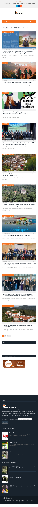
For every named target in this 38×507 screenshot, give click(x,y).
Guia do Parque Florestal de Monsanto (18, 471)
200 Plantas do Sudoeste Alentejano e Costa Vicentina (21, 490)
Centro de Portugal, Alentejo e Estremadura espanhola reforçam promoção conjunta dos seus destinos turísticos (18, 298)
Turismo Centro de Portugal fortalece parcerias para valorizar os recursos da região (19, 267)
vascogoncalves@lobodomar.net (19, 505)
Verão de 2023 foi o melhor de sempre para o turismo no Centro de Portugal (18, 329)
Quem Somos (31, 502)
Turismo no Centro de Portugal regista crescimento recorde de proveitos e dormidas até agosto (19, 208)
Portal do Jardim (13, 445)
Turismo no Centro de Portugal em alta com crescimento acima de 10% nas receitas (18, 177)
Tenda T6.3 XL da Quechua (15, 480)
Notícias (5, 66)
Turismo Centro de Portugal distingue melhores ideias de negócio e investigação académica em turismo (18, 116)
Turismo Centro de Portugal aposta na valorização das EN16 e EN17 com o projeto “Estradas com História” (19, 146)
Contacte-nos (29, 503)
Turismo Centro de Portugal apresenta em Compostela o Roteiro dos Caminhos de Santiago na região (18, 55)
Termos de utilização (9, 503)
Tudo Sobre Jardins (13, 455)
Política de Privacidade (20, 503)
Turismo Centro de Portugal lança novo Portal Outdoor (17, 86)
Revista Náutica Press (14, 436)
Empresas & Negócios (8, 35)
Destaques (5, 96)
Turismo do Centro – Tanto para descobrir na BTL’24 (16, 239)
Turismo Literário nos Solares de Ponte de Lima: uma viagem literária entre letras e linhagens (19, 3)
